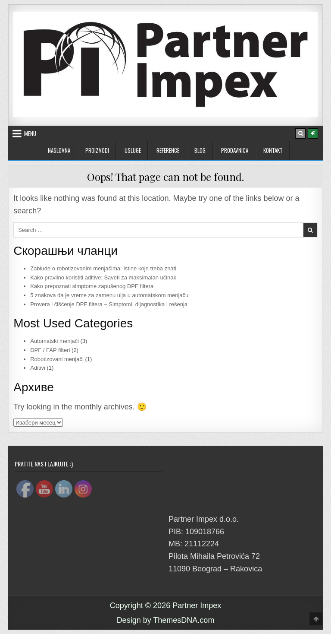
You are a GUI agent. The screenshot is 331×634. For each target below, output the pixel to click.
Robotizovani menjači (57, 359)
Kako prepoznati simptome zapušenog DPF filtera (91, 286)
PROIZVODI (97, 150)
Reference (167, 150)
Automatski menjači (54, 341)
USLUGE (133, 150)
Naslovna (59, 150)
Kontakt (273, 150)
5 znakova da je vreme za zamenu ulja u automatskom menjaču (109, 295)
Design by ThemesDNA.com (166, 620)
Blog (200, 150)
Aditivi (37, 368)
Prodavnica (234, 150)
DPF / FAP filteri (50, 350)
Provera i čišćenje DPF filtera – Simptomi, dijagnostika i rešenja (108, 304)
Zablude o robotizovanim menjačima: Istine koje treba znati (103, 268)
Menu (30, 133)
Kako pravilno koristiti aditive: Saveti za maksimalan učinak (103, 277)
